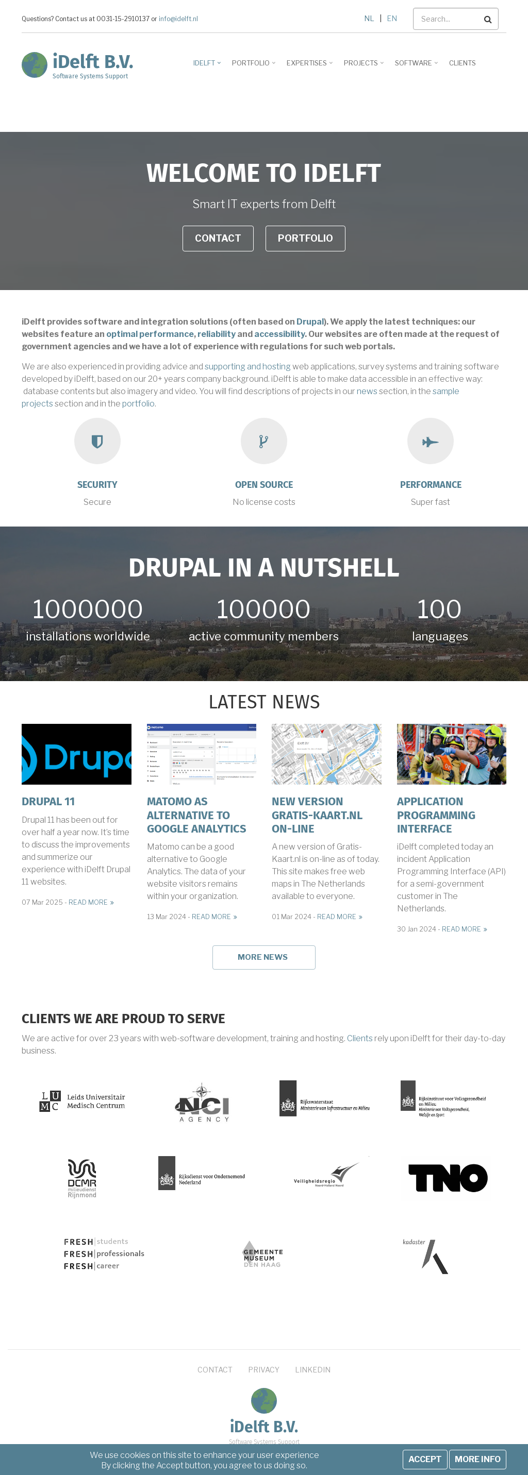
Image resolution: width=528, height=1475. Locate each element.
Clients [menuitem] (462, 63)
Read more (88, 902)
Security (97, 484)
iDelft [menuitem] (205, 66)
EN (392, 18)
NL (369, 18)
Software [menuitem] (415, 66)
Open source (264, 484)
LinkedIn (313, 1369)
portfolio (138, 404)
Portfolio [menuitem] (252, 66)
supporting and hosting (248, 366)
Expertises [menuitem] (308, 66)
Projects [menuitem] (362, 66)
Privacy (263, 1369)
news (367, 391)
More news (263, 957)
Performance (430, 484)
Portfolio (305, 238)
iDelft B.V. (93, 61)
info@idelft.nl (178, 19)
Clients (360, 1038)
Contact (218, 238)
